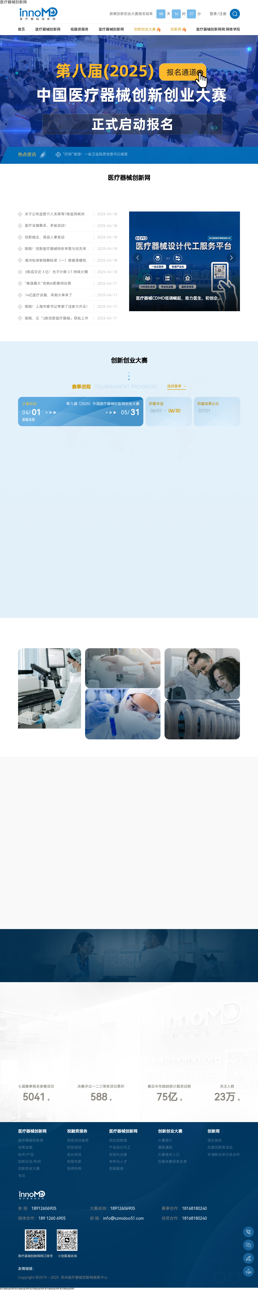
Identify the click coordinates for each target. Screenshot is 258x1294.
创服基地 (116, 1172)
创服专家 (74, 1165)
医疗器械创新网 (13, 2)
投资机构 (74, 1172)
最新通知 (165, 1151)
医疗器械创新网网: (218, 29)
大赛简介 (165, 1143)
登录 (213, 14)
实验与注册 (118, 1158)
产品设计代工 (120, 1151)
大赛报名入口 (169, 1158)
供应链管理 (118, 1143)
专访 (21, 1179)
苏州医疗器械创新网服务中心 (84, 1281)
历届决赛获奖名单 (172, 1165)
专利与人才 (118, 1165)
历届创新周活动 (220, 1151)
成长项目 (74, 1158)
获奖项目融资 (78, 1143)
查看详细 (28, 420)
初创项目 (74, 1151)
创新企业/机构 (29, 1165)
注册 (222, 14)
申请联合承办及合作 (223, 1158)
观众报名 (214, 1143)
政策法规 (25, 1151)
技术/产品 (26, 1158)
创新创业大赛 (29, 1172)
